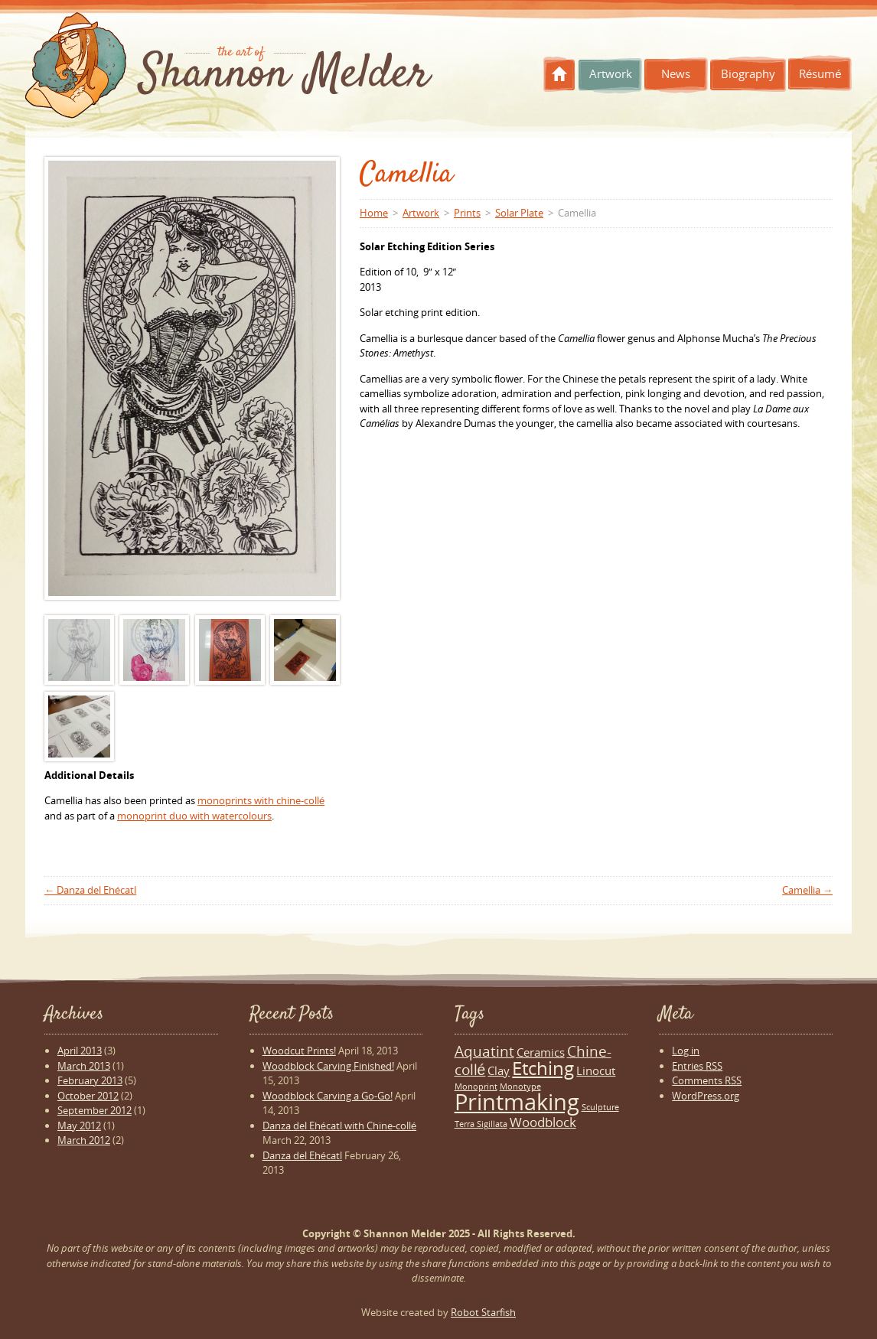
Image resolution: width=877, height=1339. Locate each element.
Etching (543, 1068)
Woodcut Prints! (299, 1050)
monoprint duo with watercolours (194, 816)
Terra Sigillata (481, 1124)
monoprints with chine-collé (260, 800)
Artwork (610, 73)
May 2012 (79, 1125)
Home (559, 74)
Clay (498, 1070)
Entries (697, 1066)
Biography (748, 73)
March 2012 (83, 1140)
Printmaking (517, 1102)
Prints (467, 213)
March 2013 (83, 1066)
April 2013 (79, 1050)
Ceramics (541, 1052)
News (675, 73)
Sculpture (600, 1107)
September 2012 (94, 1110)
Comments (707, 1080)
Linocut (595, 1070)
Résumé (820, 73)
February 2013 (89, 1080)
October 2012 (88, 1096)
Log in (685, 1050)
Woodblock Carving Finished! (328, 1066)
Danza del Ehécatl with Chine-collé (339, 1125)
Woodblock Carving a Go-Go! (327, 1096)
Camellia (807, 890)
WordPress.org (705, 1096)
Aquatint (484, 1051)
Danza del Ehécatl (90, 890)
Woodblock (543, 1122)
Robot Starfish (483, 1312)
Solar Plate (519, 213)
